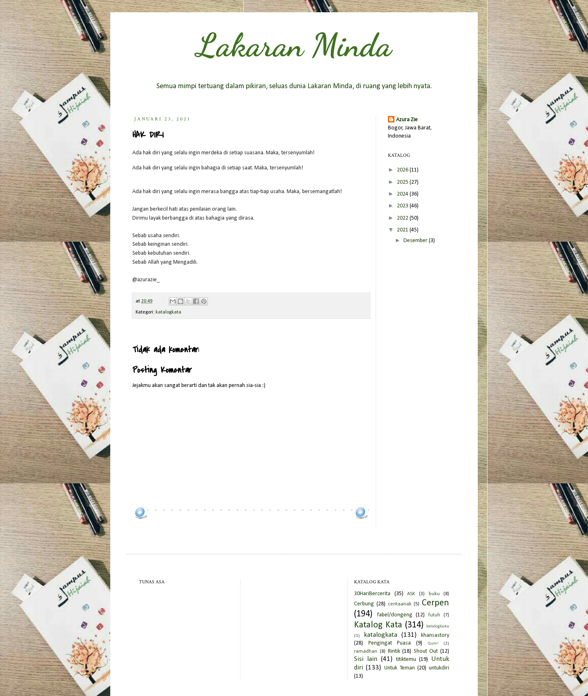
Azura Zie (407, 120)
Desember (416, 241)
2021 (403, 230)
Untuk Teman (399, 668)
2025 (403, 182)
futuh (434, 615)
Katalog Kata (378, 625)
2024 (403, 194)
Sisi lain (365, 659)
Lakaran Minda (294, 44)
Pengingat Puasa (389, 643)
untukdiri (439, 668)
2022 (403, 218)
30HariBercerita (372, 594)
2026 (403, 170)
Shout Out (426, 651)
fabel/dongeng (394, 615)
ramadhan (365, 651)
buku (434, 593)
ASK (411, 593)
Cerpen (435, 603)
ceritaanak (400, 604)
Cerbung (364, 604)
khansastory (435, 635)
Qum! (433, 643)
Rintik (394, 651)
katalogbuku (437, 626)
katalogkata (168, 312)
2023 (403, 206)
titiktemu (406, 659)
